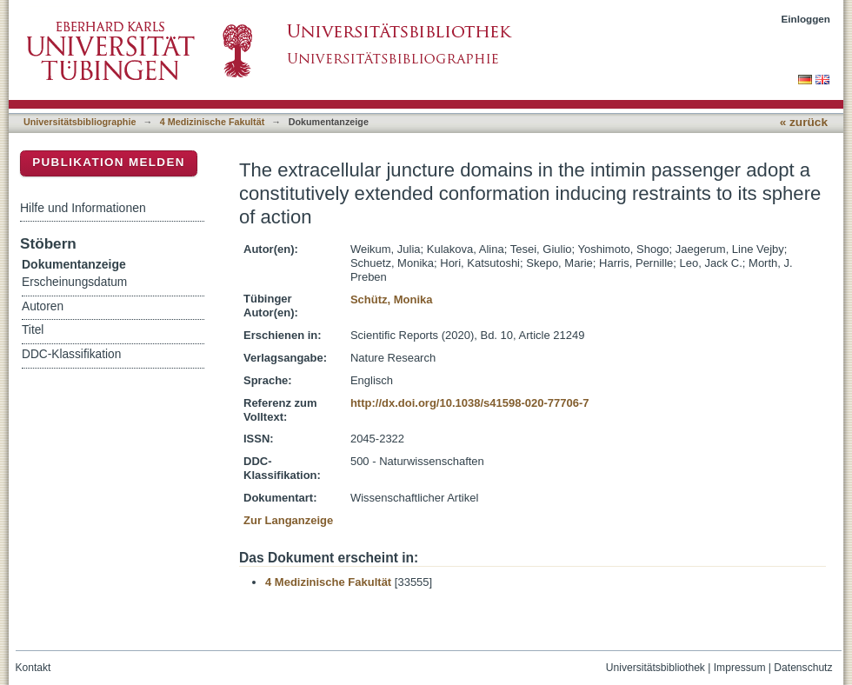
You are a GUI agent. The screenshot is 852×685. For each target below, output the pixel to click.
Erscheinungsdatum (74, 282)
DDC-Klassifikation (71, 354)
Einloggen (806, 18)
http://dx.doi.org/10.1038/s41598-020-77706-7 (469, 402)
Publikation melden (108, 162)
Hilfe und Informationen (83, 208)
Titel (32, 329)
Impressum (740, 668)
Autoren (42, 306)
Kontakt (33, 668)
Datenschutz (803, 668)
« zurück (804, 122)
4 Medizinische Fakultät (212, 121)
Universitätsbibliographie (79, 121)
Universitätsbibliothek (655, 668)
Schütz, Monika (391, 299)
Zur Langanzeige (288, 520)
